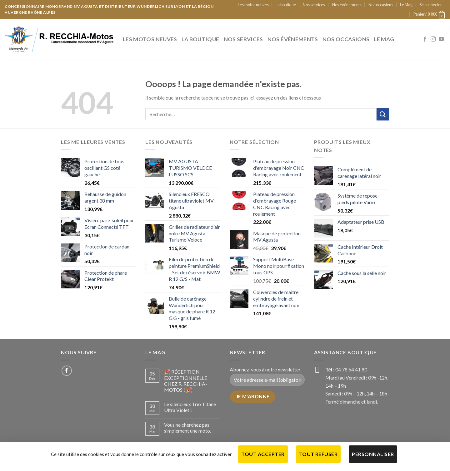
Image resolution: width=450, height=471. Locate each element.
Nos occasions (380, 4)
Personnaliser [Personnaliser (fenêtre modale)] (373, 454)
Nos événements (347, 4)
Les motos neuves (253, 4)
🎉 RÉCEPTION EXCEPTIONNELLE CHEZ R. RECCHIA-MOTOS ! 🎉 (185, 381)
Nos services (314, 4)
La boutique (286, 4)
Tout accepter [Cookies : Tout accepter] (262, 454)
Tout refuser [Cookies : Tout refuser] (318, 454)
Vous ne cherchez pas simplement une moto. (187, 428)
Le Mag (406, 4)
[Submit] (383, 114)
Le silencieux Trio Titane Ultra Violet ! (190, 407)
